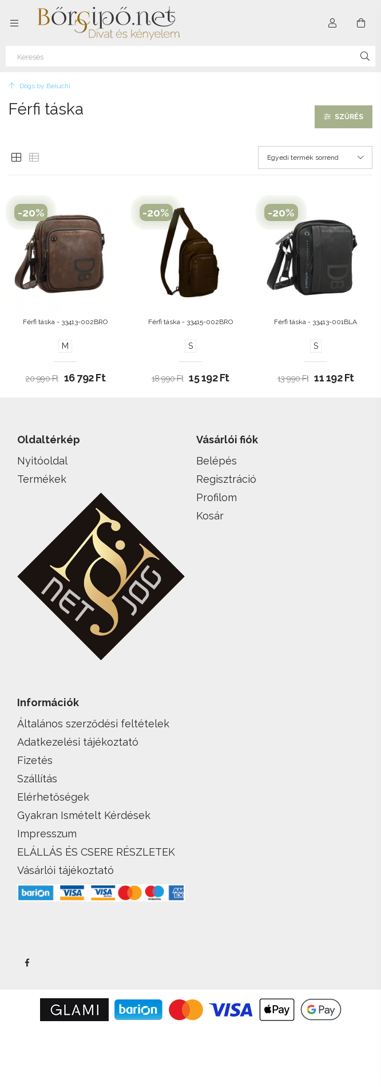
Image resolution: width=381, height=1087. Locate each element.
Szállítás (37, 779)
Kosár (210, 516)
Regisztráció (226, 479)
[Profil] (332, 23)
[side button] (14, 23)
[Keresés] (190, 56)
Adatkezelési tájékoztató (77, 742)
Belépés (216, 461)
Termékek (41, 479)
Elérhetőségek (53, 797)
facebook (27, 962)
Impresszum (47, 834)
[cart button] (361, 23)
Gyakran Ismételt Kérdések (83, 815)
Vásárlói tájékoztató (65, 870)
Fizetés (35, 760)
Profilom (216, 497)
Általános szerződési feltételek (93, 724)
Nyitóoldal (42, 461)
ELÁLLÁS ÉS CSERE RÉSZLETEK (96, 852)
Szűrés (349, 117)
